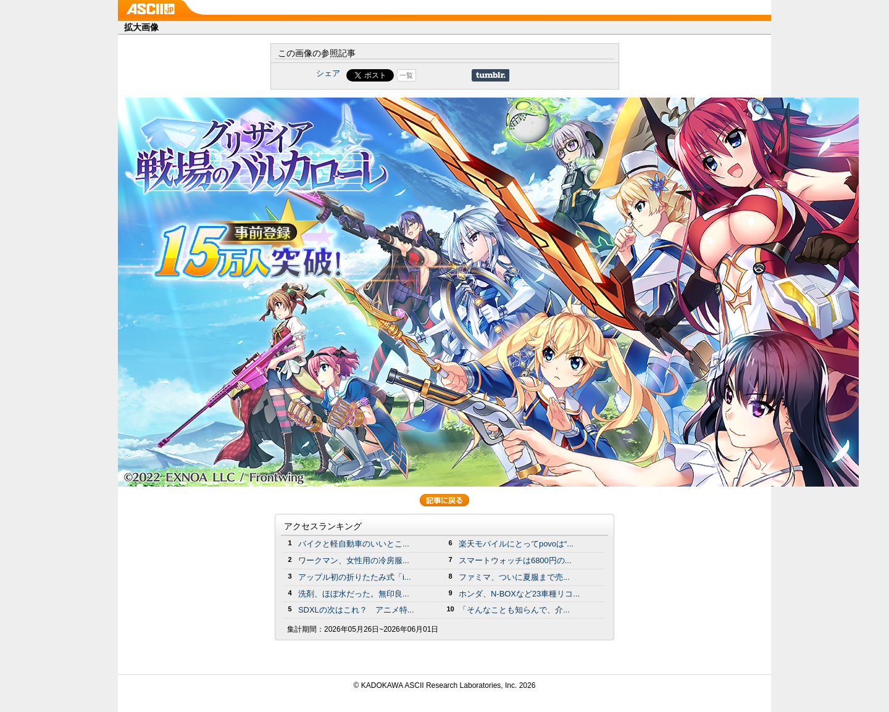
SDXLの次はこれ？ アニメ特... (356, 609)
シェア (328, 73)
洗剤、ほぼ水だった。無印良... (353, 593)
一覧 (406, 75)
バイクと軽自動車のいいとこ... (353, 543)
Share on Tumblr (490, 75)
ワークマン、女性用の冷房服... (353, 560)
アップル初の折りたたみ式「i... (354, 577)
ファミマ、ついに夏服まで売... (514, 577)
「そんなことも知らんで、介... (514, 609)
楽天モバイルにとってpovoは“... (516, 543)
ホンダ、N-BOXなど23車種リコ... (519, 593)
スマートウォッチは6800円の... (515, 560)
